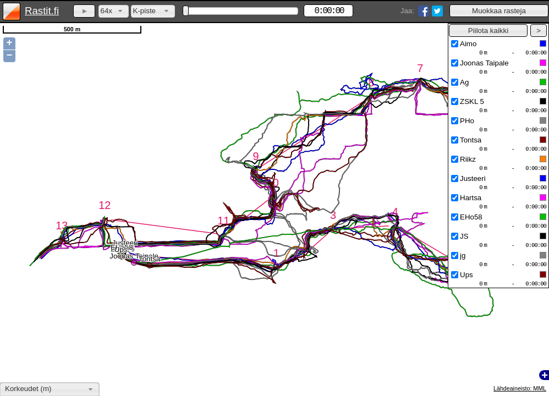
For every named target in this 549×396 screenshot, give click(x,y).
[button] (498, 10)
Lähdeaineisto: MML (519, 388)
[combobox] (113, 11)
